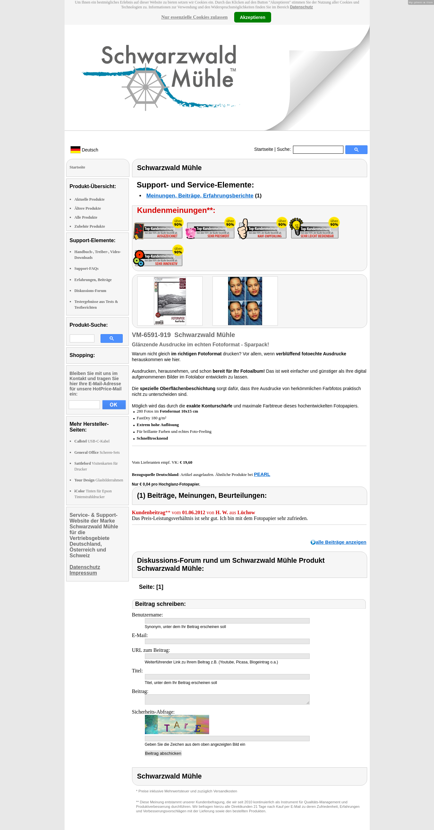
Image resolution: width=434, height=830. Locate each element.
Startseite (263, 149)
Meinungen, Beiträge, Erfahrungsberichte (199, 196)
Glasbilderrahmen (99, 480)
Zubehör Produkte (90, 226)
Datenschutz (301, 7)
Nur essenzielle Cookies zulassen (194, 17)
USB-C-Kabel (92, 441)
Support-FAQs (87, 268)
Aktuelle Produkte (90, 199)
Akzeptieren (252, 17)
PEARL (262, 474)
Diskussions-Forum (90, 290)
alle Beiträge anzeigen (341, 542)
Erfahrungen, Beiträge (93, 280)
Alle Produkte (86, 217)
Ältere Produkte (88, 208)
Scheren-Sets (97, 452)
